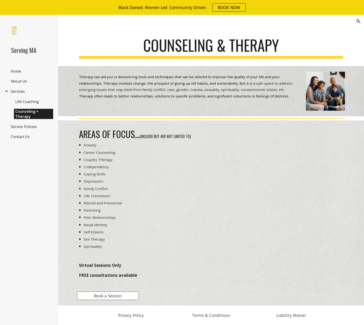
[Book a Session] (108, 295)
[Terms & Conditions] (211, 315)
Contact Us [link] (20, 136)
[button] (358, 21)
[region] (182, 7)
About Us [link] (19, 81)
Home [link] (16, 71)
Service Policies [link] (24, 126)
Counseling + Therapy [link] (27, 114)
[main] (211, 47)
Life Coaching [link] (27, 101)
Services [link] (18, 91)
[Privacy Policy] (131, 315)
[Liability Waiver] (291, 315)
